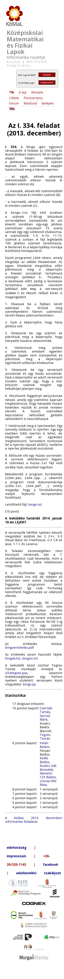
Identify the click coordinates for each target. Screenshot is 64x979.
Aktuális (37, 92)
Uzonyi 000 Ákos (48, 780)
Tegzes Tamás (45, 733)
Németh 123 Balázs (48, 772)
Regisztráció (47, 82)
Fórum (14, 103)
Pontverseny (33, 98)
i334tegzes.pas (16, 670)
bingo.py (29, 681)
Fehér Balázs (44, 742)
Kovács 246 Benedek (48, 764)
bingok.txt (12, 655)
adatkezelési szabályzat (38, 870)
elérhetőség (16, 844)
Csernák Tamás (46, 707)
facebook (50, 861)
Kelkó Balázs (44, 757)
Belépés (47, 74)
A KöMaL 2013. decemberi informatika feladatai (33, 817)
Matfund (30, 103)
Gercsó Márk (45, 714)
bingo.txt (35, 501)
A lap (22, 92)
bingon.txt (30, 655)
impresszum (16, 853)
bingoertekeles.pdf (19, 644)
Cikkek (14, 98)
